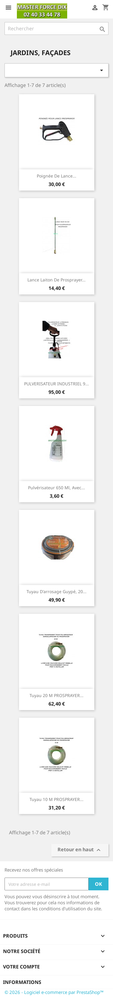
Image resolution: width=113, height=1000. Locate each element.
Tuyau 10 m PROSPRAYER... (56, 799)
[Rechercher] (56, 28)
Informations (22, 982)
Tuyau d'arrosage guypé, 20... (56, 591)
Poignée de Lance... (56, 176)
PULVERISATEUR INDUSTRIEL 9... (56, 384)
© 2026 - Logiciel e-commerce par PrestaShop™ (54, 992)
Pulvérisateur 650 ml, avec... (56, 487)
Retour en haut (80, 850)
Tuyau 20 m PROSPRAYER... (56, 695)
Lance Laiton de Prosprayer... (56, 280)
